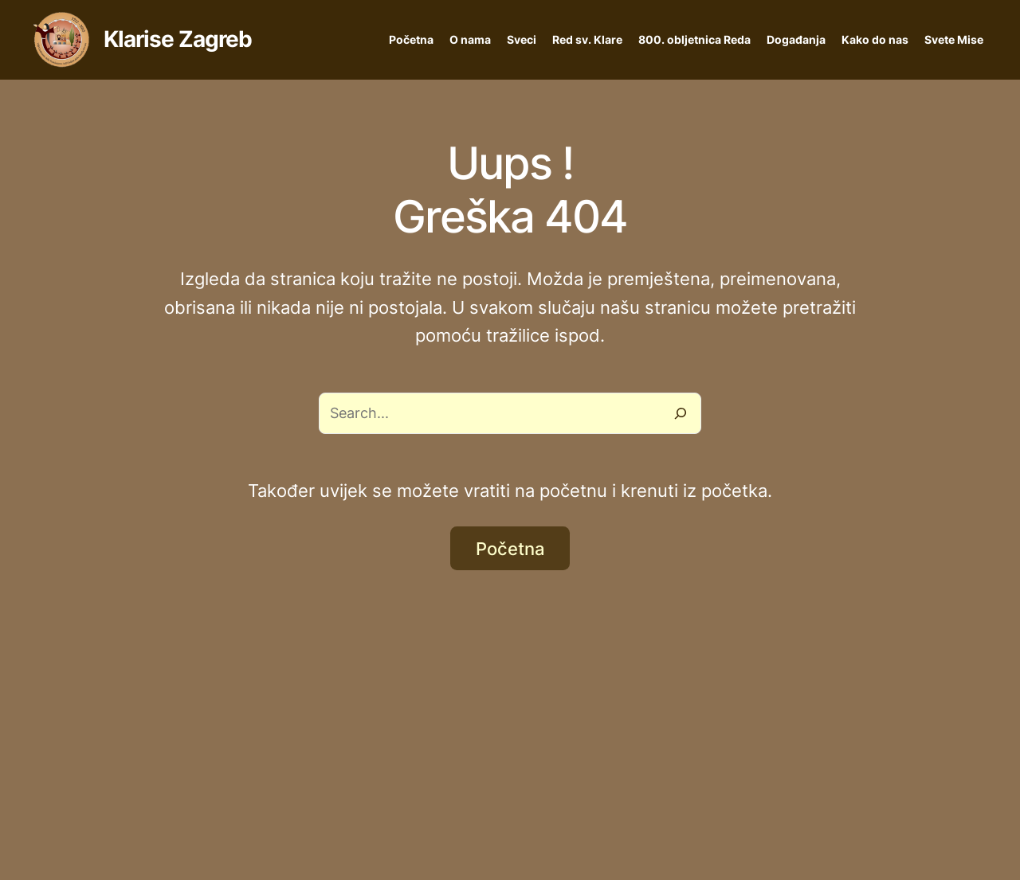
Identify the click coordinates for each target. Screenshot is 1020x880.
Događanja (796, 39)
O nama (470, 39)
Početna (411, 39)
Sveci (521, 39)
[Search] (680, 413)
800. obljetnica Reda (694, 39)
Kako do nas (875, 39)
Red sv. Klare (587, 39)
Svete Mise (953, 39)
